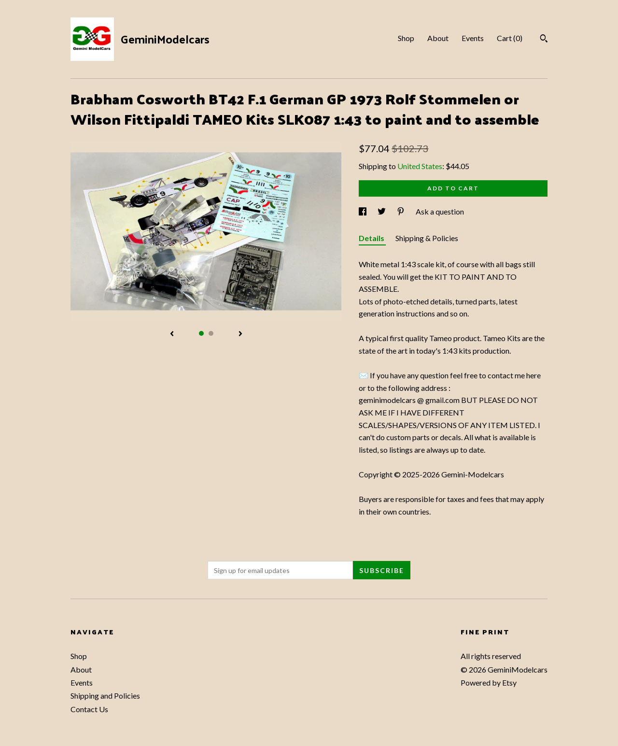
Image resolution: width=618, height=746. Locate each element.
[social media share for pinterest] (401, 211)
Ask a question (440, 211)
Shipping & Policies (426, 238)
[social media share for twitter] (382, 211)
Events (473, 38)
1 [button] (201, 333)
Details (372, 238)
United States (419, 166)
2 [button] (211, 333)
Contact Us (89, 709)
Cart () (509, 38)
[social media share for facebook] (363, 211)
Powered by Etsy (489, 682)
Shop (406, 38)
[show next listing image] (240, 334)
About (438, 38)
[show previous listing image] (171, 334)
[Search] (544, 39)
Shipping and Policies (105, 695)
